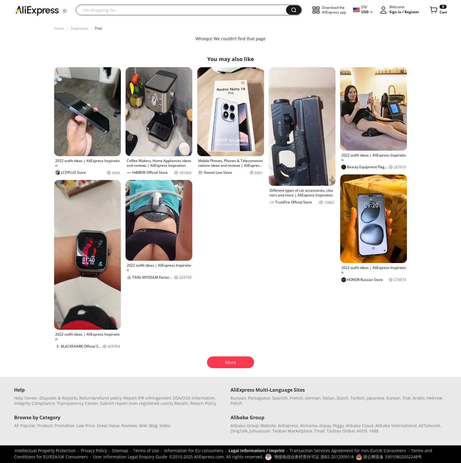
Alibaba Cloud (359, 425)
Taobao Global (341, 431)
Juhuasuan (259, 431)
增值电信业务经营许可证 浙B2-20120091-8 (314, 456)
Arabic (418, 398)
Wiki (143, 425)
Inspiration (79, 28)
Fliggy (338, 425)
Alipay (325, 425)
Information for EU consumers (193, 450)
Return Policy (203, 403)
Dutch (342, 398)
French (296, 398)
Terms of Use (146, 450)
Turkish (357, 398)
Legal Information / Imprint (256, 450)
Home (59, 28)
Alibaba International (396, 425)
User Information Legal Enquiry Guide (130, 456)
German (313, 398)
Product (45, 425)
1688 (373, 431)
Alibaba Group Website (253, 425)
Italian (329, 398)
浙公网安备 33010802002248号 (389, 456)
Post (98, 28)
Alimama (308, 425)
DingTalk (239, 431)
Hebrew (434, 398)
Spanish (280, 398)
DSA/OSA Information (194, 398)
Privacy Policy (94, 450)
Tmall (319, 431)
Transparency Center (77, 403)
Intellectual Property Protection (45, 450)
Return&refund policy (100, 398)
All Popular (25, 425)
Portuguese (259, 398)
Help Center (26, 398)
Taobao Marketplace (292, 431)
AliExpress (288, 425)
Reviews (129, 425)
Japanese (376, 398)
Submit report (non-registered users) (136, 403)
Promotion (64, 425)
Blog (153, 425)
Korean (393, 398)
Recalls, (181, 403)
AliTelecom (429, 425)
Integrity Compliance (34, 403)
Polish (236, 403)
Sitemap (120, 450)
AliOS (362, 431)
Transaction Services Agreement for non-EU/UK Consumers (348, 450)
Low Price (85, 425)
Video (164, 425)
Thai (406, 398)
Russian (238, 398)
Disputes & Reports (58, 398)
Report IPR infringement (147, 398)
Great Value (108, 425)
